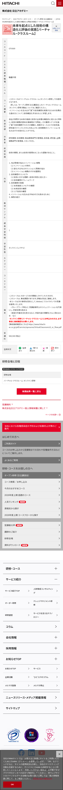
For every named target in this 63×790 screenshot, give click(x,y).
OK (12, 784)
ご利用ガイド (10, 443)
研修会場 (8, 538)
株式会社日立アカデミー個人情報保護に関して (24, 408)
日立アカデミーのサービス (22, 19)
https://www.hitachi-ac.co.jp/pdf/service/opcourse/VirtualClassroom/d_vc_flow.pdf (35, 325)
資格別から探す (11, 508)
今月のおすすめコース (14, 488)
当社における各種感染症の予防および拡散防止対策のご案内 (30, 427)
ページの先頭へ (51, 414)
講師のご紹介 (10, 531)
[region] (31, 770)
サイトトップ (6, 19)
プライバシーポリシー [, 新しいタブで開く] (42, 779)
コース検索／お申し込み (15, 481)
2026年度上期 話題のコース (17, 494)
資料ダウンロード (16, 544)
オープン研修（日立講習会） (43, 19)
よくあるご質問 (11, 460)
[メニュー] (59, 3)
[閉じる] (59, 754)
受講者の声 (13, 525)
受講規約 (6, 404)
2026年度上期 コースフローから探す (21, 514)
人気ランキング (15, 501)
